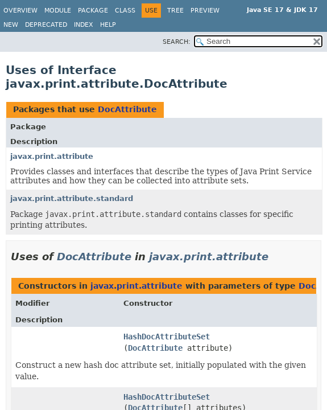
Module (57, 10)
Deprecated (46, 24)
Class (125, 10)
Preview (205, 10)
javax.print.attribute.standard (71, 198)
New (10, 24)
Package (93, 10)
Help (108, 24)
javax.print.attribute (51, 156)
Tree (175, 10)
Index (83, 24)
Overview (20, 10)
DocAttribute (127, 109)
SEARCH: (177, 42)
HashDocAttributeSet (166, 336)
